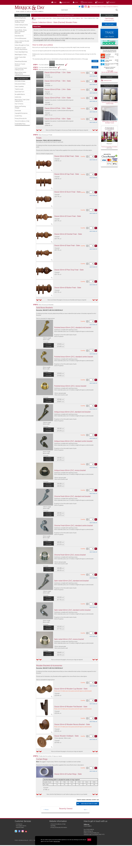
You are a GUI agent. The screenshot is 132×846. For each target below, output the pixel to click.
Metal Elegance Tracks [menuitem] (22, 54)
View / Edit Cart (109, 24)
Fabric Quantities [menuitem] (19, 86)
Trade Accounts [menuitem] (19, 89)
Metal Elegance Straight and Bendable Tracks (109, 122)
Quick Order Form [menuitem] (19, 91)
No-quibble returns (21, 825)
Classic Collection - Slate (77, 18)
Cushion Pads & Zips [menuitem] (22, 27)
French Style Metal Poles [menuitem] (22, 52)
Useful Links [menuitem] (18, 97)
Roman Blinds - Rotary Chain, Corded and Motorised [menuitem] (22, 31)
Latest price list (107, 80)
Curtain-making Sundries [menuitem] (22, 24)
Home (54, 2)
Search (115, 6)
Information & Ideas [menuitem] (20, 81)
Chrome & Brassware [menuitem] (22, 38)
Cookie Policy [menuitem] (18, 116)
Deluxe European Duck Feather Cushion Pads (110, 103)
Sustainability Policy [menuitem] (20, 123)
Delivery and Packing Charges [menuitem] (20, 107)
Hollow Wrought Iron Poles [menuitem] (22, 45)
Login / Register (109, 33)
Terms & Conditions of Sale (98, 6)
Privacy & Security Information (59, 827)
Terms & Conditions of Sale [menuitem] (22, 121)
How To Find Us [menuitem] (19, 103)
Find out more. (56, 841)
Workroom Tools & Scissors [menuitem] (22, 64)
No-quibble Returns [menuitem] (20, 94)
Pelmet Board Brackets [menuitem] (21, 61)
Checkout (112, 2)
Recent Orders (87, 2)
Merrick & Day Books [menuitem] (20, 18)
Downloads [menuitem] (18, 110)
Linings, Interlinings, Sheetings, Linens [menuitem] (22, 21)
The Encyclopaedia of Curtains (109, 146)
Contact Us (109, 6)
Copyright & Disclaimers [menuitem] (21, 113)
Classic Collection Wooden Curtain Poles (43, 18)
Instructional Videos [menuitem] (20, 84)
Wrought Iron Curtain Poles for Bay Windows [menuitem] (22, 48)
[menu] (22, 46)
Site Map (53, 825)
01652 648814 (87, 826)
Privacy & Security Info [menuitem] (21, 118)
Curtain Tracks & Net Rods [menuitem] (22, 57)
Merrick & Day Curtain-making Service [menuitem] (20, 73)
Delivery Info (66, 2)
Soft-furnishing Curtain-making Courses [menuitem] (22, 68)
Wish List (101, 2)
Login (76, 2)
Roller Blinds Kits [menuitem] (22, 35)
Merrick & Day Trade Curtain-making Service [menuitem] (22, 100)
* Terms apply (109, 71)
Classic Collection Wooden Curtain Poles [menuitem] (22, 41)
